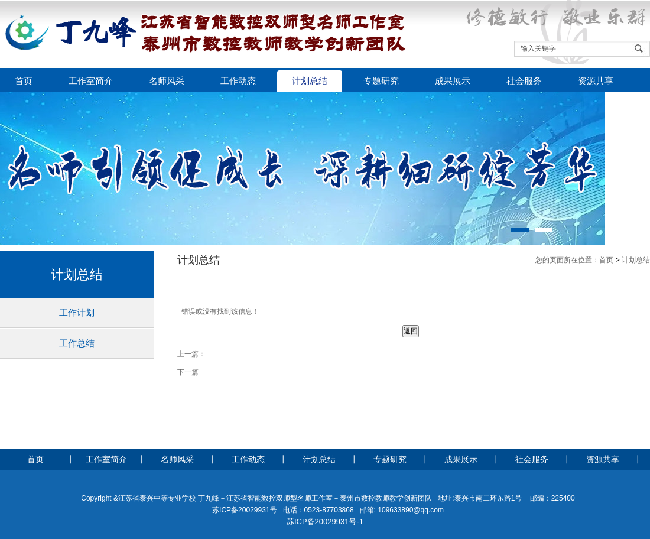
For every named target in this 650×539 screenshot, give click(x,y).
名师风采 (166, 81)
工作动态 (238, 81)
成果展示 (452, 81)
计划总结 (309, 81)
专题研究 (381, 81)
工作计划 (77, 312)
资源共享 (595, 81)
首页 (23, 81)
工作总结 (77, 343)
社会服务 (524, 81)
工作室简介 (91, 81)
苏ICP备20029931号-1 (325, 521)
